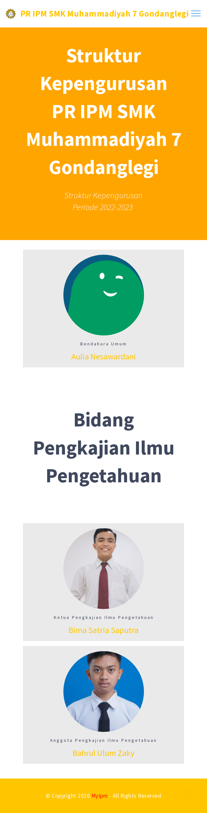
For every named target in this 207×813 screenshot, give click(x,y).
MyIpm (99, 795)
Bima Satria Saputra (103, 630)
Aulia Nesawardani (103, 356)
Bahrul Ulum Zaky (103, 753)
